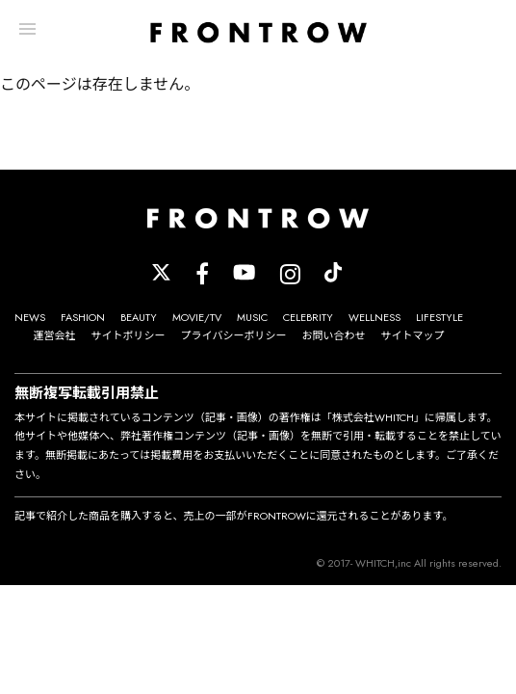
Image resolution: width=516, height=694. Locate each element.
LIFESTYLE (439, 317)
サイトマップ (412, 335)
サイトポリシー (128, 335)
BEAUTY (138, 317)
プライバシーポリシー (234, 335)
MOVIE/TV (196, 317)
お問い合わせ (333, 335)
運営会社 (55, 335)
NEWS (29, 317)
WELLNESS (374, 317)
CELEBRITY (308, 317)
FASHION (83, 317)
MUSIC (252, 317)
